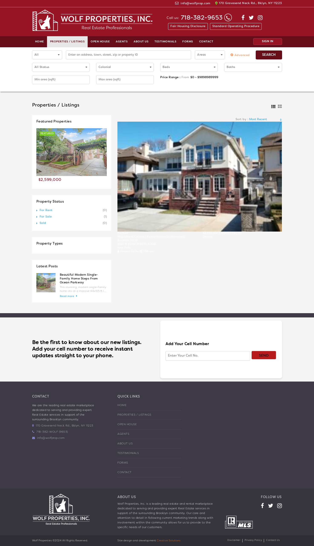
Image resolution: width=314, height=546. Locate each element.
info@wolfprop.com (195, 3)
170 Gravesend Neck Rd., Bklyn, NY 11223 (248, 3)
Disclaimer (233, 540)
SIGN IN (267, 41)
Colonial (104, 67)
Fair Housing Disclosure (188, 26)
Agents (122, 41)
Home (39, 41)
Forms (187, 41)
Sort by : (242, 119)
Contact (206, 41)
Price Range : (174, 77)
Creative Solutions (168, 540)
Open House (100, 41)
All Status (41, 67)
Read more (67, 296)
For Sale (46, 216)
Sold (43, 223)
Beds (166, 67)
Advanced (240, 55)
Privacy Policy (253, 540)
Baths (231, 67)
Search (269, 55)
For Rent (46, 210)
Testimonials (165, 41)
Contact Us (273, 540)
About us (141, 41)
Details (207, 237)
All (36, 54)
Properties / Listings (67, 41)
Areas (201, 54)
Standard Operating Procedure (235, 26)
